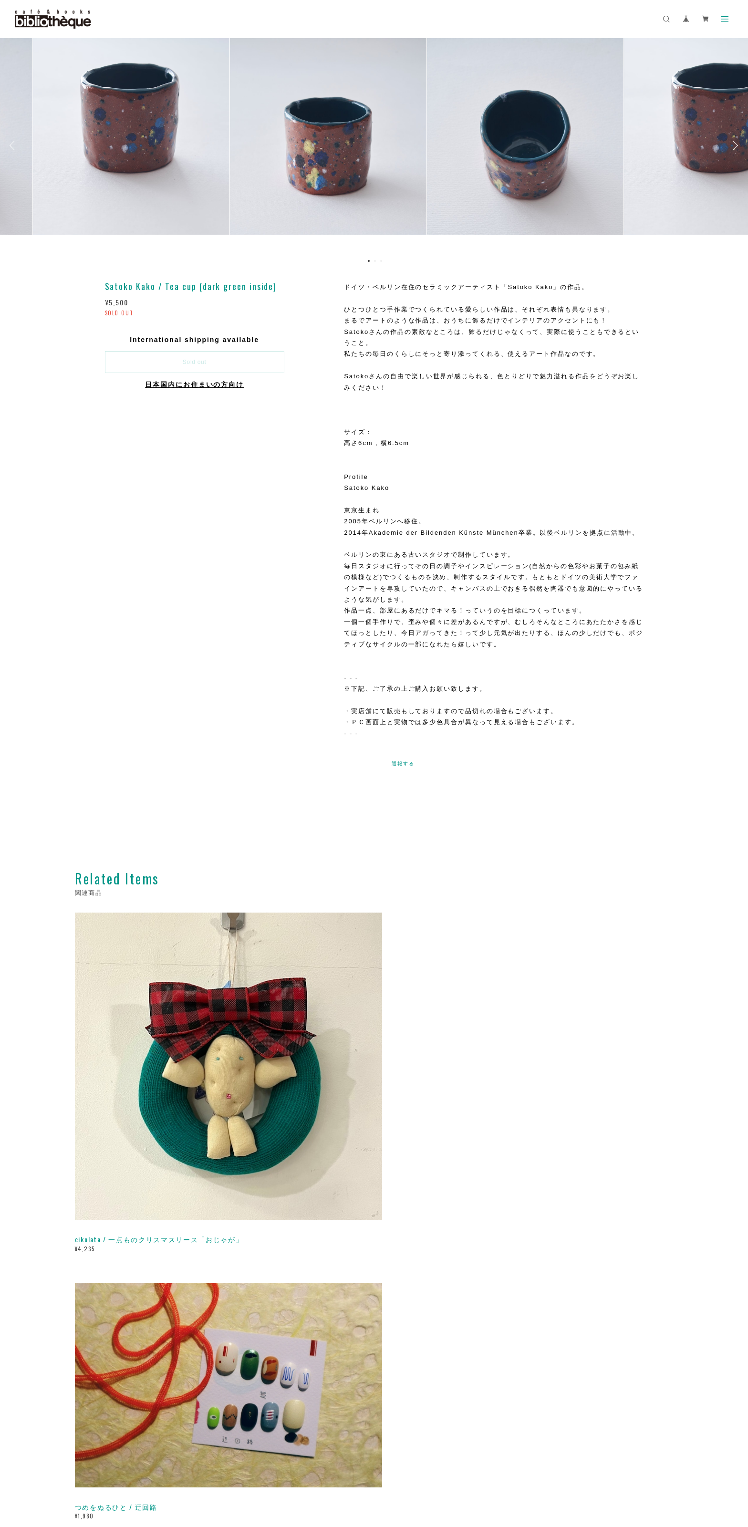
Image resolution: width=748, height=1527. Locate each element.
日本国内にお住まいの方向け (194, 384)
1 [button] (369, 261)
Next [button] (733, 145)
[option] (374, 145)
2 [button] (375, 261)
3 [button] (381, 261)
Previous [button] (14, 145)
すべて (104, 1196)
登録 (580, 1333)
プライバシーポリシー (161, 1468)
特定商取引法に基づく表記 (234, 1468)
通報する (403, 763)
